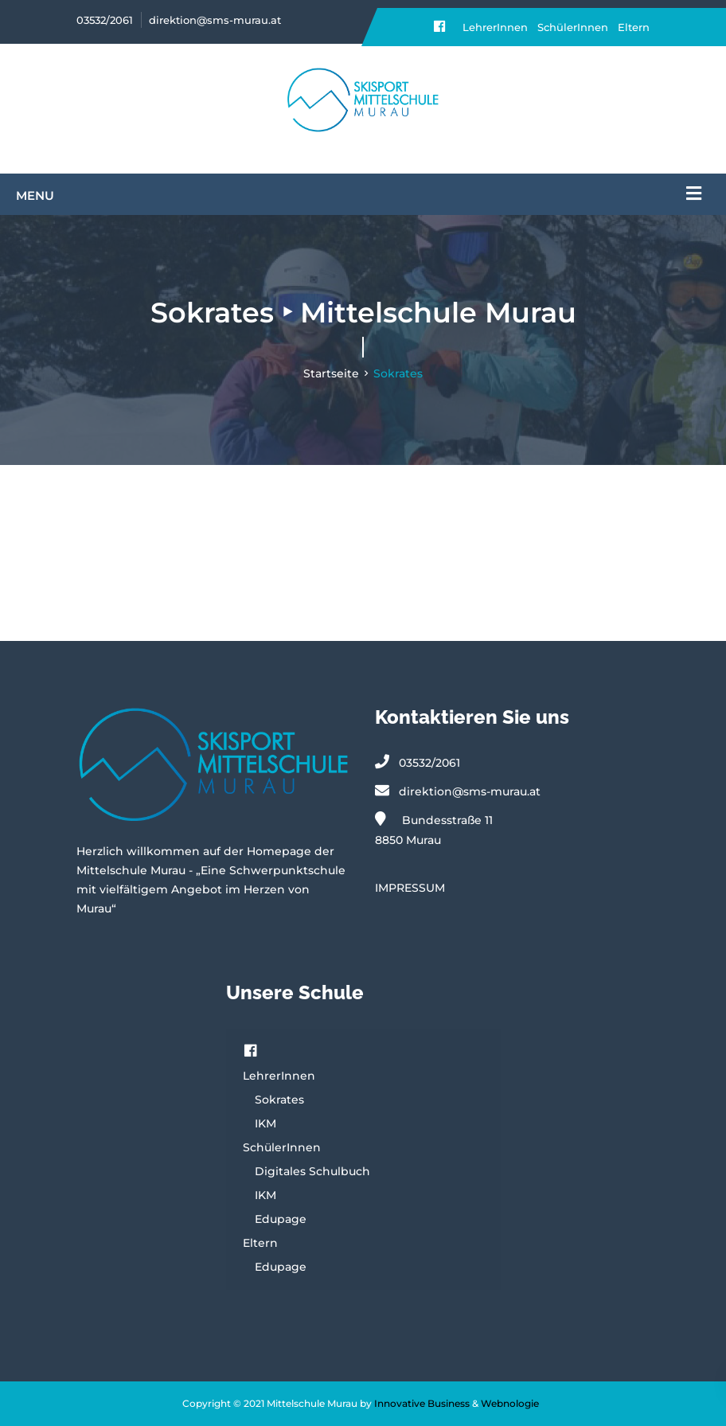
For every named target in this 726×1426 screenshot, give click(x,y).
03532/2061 (104, 20)
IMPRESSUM (410, 888)
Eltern (634, 27)
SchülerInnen (572, 27)
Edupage (280, 1219)
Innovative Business (422, 1403)
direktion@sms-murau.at (215, 20)
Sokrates (279, 1099)
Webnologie (510, 1403)
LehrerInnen (495, 27)
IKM (265, 1123)
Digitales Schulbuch (312, 1171)
